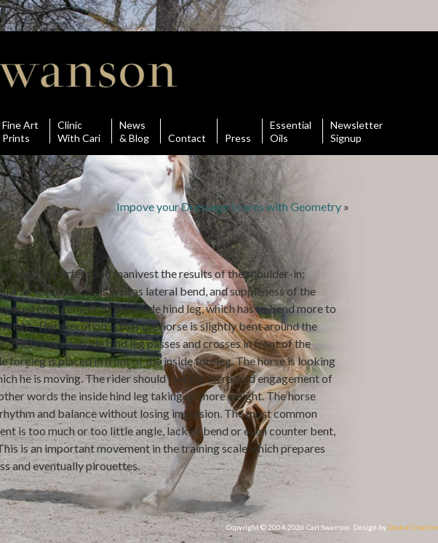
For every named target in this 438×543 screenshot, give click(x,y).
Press (238, 131)
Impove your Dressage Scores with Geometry (228, 206)
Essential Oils (290, 131)
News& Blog (134, 131)
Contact (187, 131)
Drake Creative (413, 527)
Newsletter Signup (356, 131)
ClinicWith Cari (78, 131)
